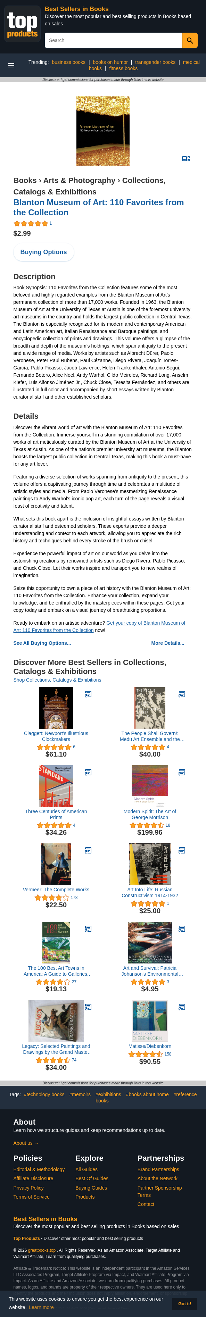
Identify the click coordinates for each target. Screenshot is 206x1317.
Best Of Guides (91, 1178)
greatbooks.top (42, 1250)
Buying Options (43, 252)
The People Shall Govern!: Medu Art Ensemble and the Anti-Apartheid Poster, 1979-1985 (150, 736)
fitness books (123, 68)
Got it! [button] (184, 1303)
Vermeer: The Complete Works (56, 889)
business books (69, 62)
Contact (146, 1204)
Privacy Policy (29, 1188)
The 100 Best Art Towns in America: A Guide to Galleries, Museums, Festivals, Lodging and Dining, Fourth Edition (56, 971)
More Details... (167, 643)
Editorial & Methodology (39, 1169)
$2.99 (22, 233)
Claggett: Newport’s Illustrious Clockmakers (56, 736)
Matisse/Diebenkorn (150, 1046)
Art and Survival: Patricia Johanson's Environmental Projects (150, 971)
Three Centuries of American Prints (56, 814)
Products (84, 1197)
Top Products (27, 1238)
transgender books (155, 62)
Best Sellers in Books (77, 9)
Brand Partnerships (158, 1169)
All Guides (86, 1169)
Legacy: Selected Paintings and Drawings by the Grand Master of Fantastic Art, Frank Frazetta (56, 1049)
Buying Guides (91, 1188)
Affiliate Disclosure (33, 1178)
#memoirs (80, 1094)
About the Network (158, 1178)
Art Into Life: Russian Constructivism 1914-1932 (150, 892)
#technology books (44, 1094)
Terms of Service (32, 1197)
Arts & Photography (79, 180)
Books (25, 180)
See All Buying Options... (42, 643)
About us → (26, 1143)
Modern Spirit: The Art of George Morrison (150, 814)
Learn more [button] (41, 1307)
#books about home (147, 1094)
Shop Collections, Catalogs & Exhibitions (57, 680)
